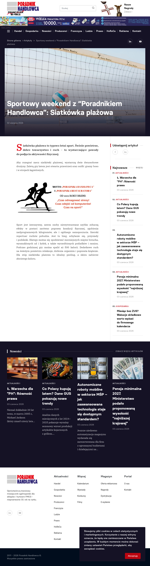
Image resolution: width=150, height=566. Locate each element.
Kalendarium (83, 483)
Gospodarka (31, 31)
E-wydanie (105, 502)
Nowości (46, 31)
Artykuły (28, 40)
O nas (126, 483)
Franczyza (76, 31)
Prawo (99, 31)
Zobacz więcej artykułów (129, 351)
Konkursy (81, 496)
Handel (18, 31)
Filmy (79, 502)
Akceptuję (133, 556)
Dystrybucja (106, 496)
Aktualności (122, 173)
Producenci (61, 31)
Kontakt (136, 31)
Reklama (124, 31)
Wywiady (81, 490)
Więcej (139, 168)
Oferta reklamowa (109, 483)
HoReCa (111, 31)
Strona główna (14, 40)
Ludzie (89, 31)
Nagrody (105, 490)
